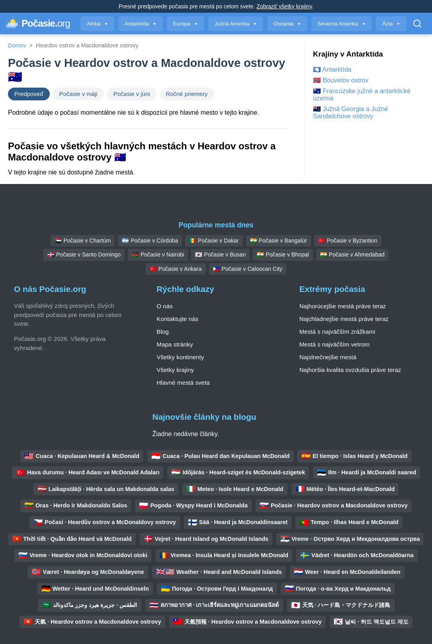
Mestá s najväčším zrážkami (337, 331)
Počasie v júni (131, 94)
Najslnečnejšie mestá (328, 357)
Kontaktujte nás (177, 318)
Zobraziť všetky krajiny (284, 6)
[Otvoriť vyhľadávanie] (417, 23)
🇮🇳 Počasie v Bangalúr (278, 240)
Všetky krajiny (175, 369)
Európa (185, 24)
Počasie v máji (78, 94)
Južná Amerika (236, 24)
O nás (164, 306)
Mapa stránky (174, 344)
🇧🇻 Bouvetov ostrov (340, 80)
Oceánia (287, 24)
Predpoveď (28, 94)
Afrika (97, 24)
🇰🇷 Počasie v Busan (220, 254)
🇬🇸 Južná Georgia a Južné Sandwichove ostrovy (350, 112)
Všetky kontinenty (180, 357)
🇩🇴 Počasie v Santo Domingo (84, 254)
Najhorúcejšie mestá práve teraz (342, 306)
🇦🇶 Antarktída (332, 69)
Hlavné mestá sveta (182, 382)
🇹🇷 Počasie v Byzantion (347, 240)
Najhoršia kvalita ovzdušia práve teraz (350, 369)
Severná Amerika (342, 24)
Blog (162, 331)
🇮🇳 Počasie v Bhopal (283, 254)
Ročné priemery (187, 94)
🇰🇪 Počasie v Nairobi (158, 254)
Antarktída (140, 24)
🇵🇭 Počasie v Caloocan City (248, 269)
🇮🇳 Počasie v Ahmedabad (352, 254)
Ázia (391, 24)
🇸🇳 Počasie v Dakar (213, 240)
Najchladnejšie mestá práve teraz (344, 318)
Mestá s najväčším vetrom (334, 344)
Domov (17, 45)
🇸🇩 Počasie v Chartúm (83, 240)
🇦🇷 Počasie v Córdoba (150, 240)
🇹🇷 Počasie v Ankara (176, 269)
